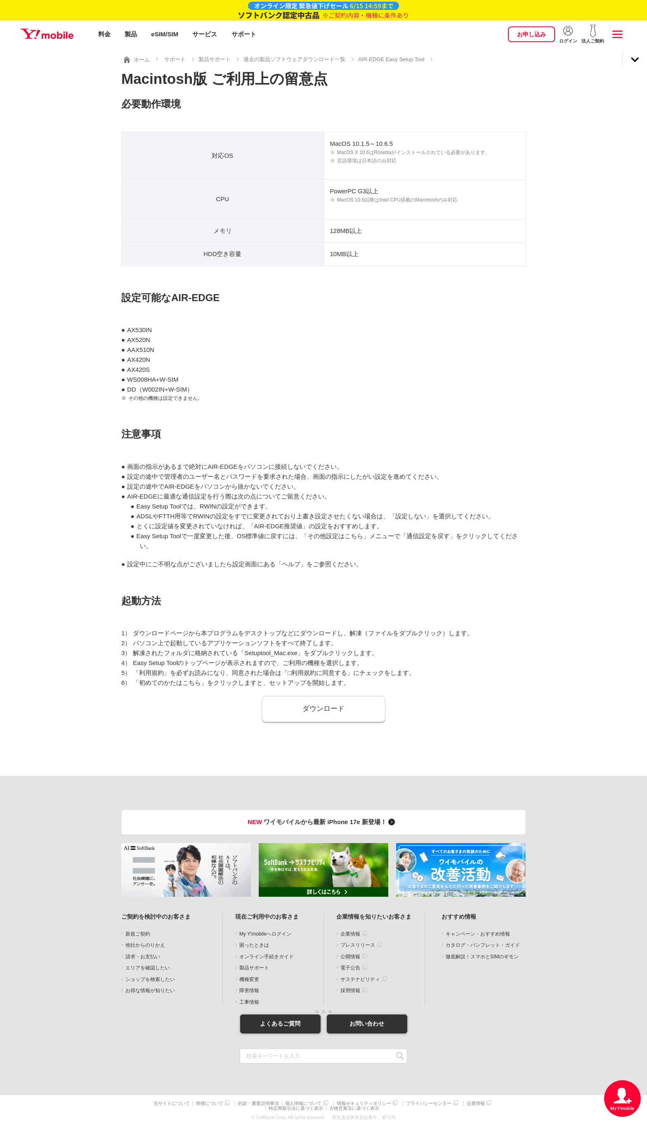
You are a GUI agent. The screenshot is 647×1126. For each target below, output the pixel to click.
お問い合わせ (366, 1023)
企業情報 (350, 934)
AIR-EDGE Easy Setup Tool (391, 59)
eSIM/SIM (164, 34)
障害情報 (249, 990)
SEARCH (400, 1055)
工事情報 (249, 1002)
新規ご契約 (137, 934)
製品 (131, 34)
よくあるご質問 (280, 1023)
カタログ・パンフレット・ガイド (483, 945)
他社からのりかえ (145, 945)
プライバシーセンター (428, 1103)
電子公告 (350, 968)
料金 (104, 34)
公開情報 (350, 957)
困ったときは (254, 945)
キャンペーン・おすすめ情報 (478, 934)
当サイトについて (171, 1103)
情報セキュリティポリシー (364, 1103)
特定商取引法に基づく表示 (296, 1108)
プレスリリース (357, 945)
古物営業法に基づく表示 (354, 1108)
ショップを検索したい (150, 979)
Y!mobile (47, 34)
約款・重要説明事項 (258, 1103)
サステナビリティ (360, 979)
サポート (243, 34)
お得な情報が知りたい (150, 990)
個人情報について (303, 1103)
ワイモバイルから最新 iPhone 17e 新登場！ (322, 821)
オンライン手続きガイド (266, 957)
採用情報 (350, 990)
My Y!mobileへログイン (265, 934)
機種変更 (249, 979)
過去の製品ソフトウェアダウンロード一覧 (294, 59)
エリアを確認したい (147, 968)
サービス (204, 34)
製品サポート (214, 59)
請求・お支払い (142, 957)
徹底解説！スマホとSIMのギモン (482, 957)
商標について (209, 1103)
